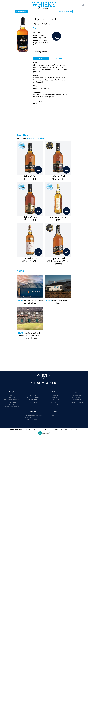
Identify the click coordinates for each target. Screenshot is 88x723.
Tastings (22, 135)
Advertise (11, 398)
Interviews (33, 400)
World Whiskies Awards (33, 417)
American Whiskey (76, 402)
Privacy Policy (11, 402)
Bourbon (54, 402)
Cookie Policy (11, 404)
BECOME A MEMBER (21, 11)
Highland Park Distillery (31, 138)
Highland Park (38, 28)
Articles (33, 395)
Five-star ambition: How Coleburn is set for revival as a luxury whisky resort (30, 335)
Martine (59, 58)
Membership (76, 400)
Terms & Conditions (11, 400)
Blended (55, 398)
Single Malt (55, 400)
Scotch (55, 404)
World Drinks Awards (33, 415)
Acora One (74, 429)
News (20, 300)
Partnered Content (33, 398)
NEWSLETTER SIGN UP (65, 11)
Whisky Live (55, 415)
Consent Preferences (11, 406)
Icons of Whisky (33, 419)
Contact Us (11, 395)
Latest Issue (76, 395)
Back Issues (76, 398)
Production (33, 402)
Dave (41, 58)
